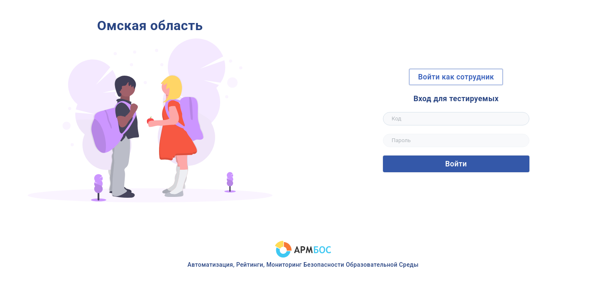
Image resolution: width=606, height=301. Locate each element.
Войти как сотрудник (456, 77)
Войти (456, 164)
